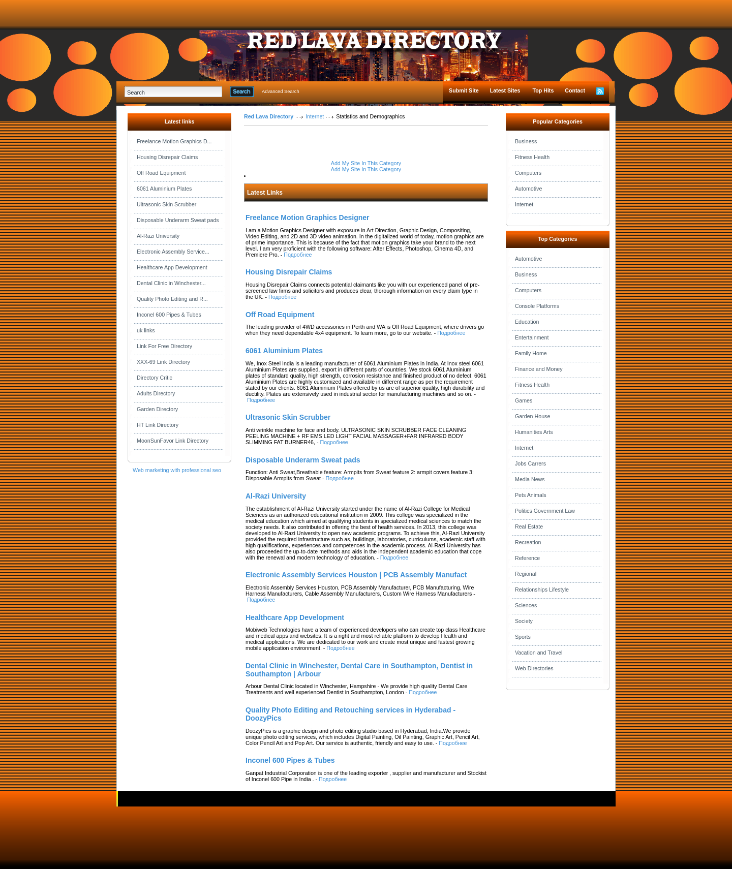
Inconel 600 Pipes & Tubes (169, 315)
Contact (575, 90)
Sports (523, 637)
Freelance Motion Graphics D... (174, 141)
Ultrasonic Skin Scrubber (166, 204)
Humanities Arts (534, 432)
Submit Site (464, 90)
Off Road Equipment (161, 173)
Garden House (532, 416)
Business (526, 141)
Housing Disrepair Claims (167, 157)
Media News (530, 479)
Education (527, 322)
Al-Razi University (158, 236)
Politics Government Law (545, 511)
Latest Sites (505, 90)
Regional (525, 574)
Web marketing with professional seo (177, 470)
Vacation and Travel (538, 652)
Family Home (531, 353)
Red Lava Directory (268, 116)
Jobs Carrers (530, 463)
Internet (315, 116)
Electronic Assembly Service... (173, 252)
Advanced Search (280, 91)
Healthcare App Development (172, 267)
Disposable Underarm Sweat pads (178, 220)
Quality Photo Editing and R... (172, 299)
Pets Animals (530, 495)
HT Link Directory (157, 425)
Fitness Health (532, 157)
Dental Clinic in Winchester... (171, 283)
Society (524, 621)
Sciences (526, 605)
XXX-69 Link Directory (163, 362)
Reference (527, 558)
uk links (146, 330)
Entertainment (531, 337)
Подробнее (298, 255)
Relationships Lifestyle (542, 589)
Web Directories (534, 668)
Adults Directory (156, 393)
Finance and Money (539, 369)
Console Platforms (537, 306)
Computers (528, 173)
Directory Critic (154, 378)
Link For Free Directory (164, 346)
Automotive (528, 188)
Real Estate (529, 526)
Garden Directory (157, 409)
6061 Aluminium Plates (164, 188)
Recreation (528, 542)
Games (523, 400)
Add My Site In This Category (366, 163)
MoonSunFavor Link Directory (172, 441)
